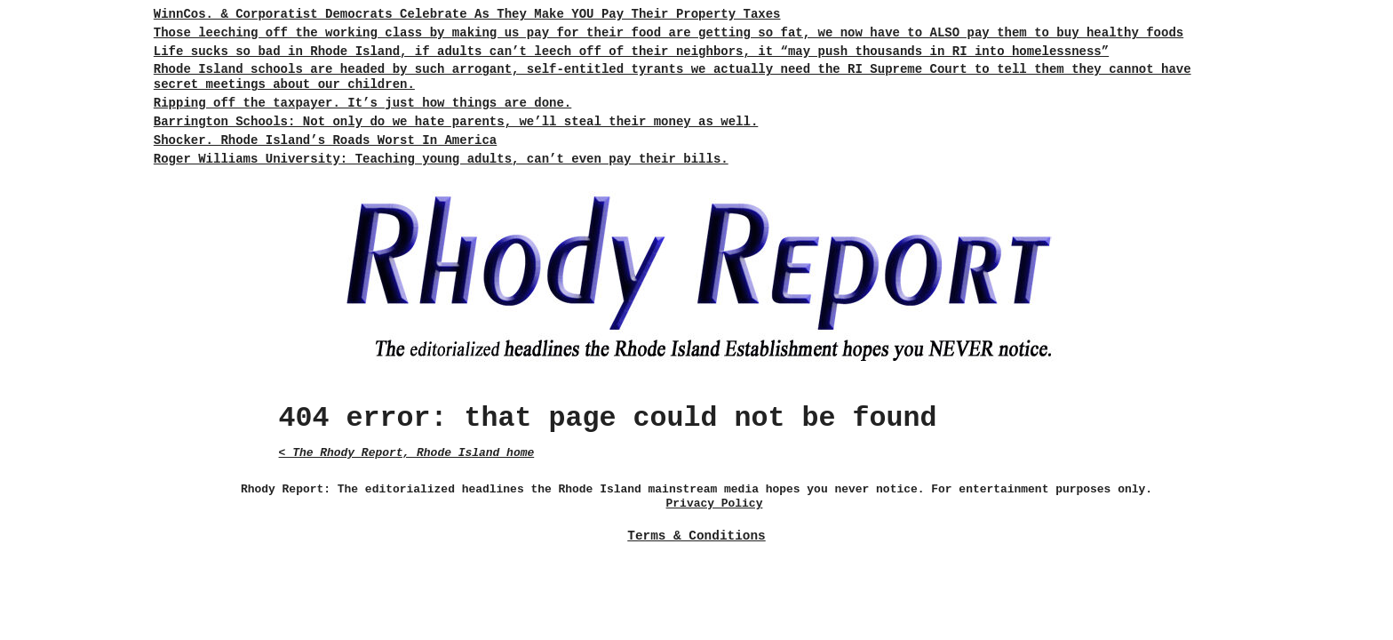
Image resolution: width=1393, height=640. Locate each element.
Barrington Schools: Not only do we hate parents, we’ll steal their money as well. (456, 122)
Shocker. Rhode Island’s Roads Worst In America (325, 140)
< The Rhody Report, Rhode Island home (407, 453)
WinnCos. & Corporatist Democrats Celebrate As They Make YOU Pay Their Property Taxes (467, 14)
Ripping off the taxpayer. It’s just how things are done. (362, 103)
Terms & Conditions (696, 536)
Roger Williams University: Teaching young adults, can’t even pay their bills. (441, 159)
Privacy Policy (714, 503)
